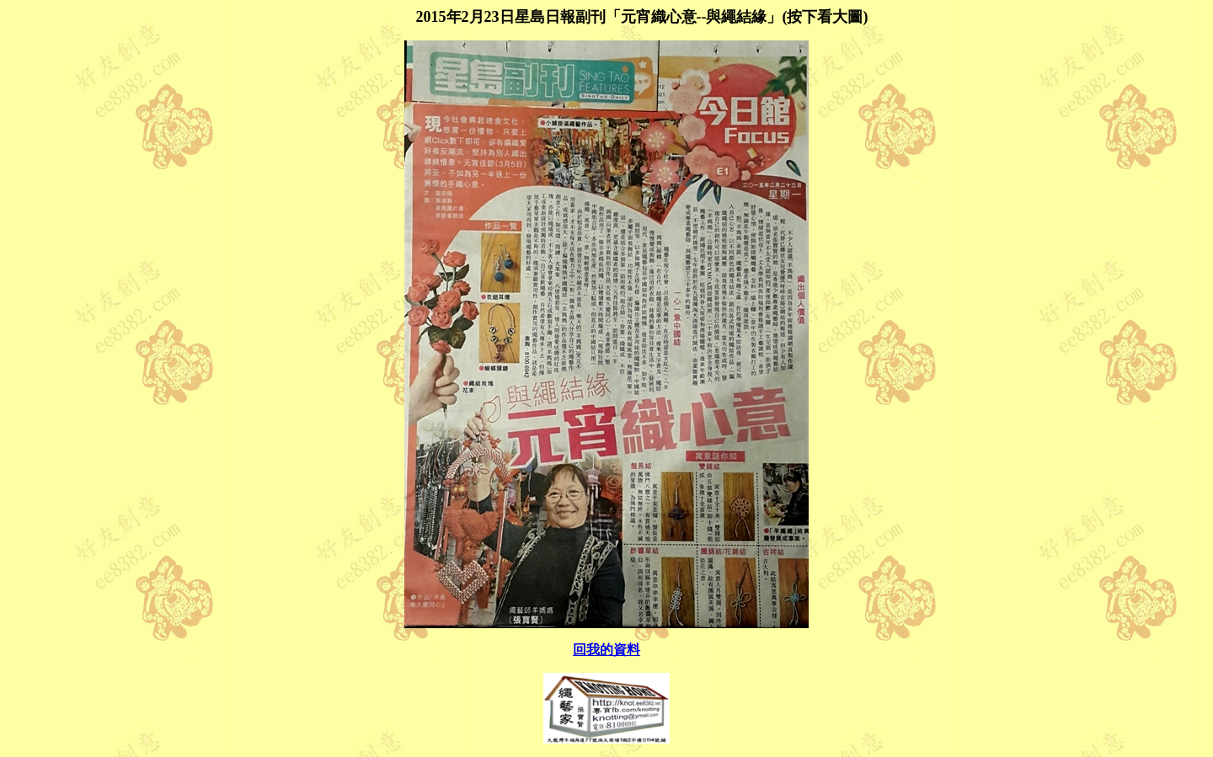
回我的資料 (606, 649)
